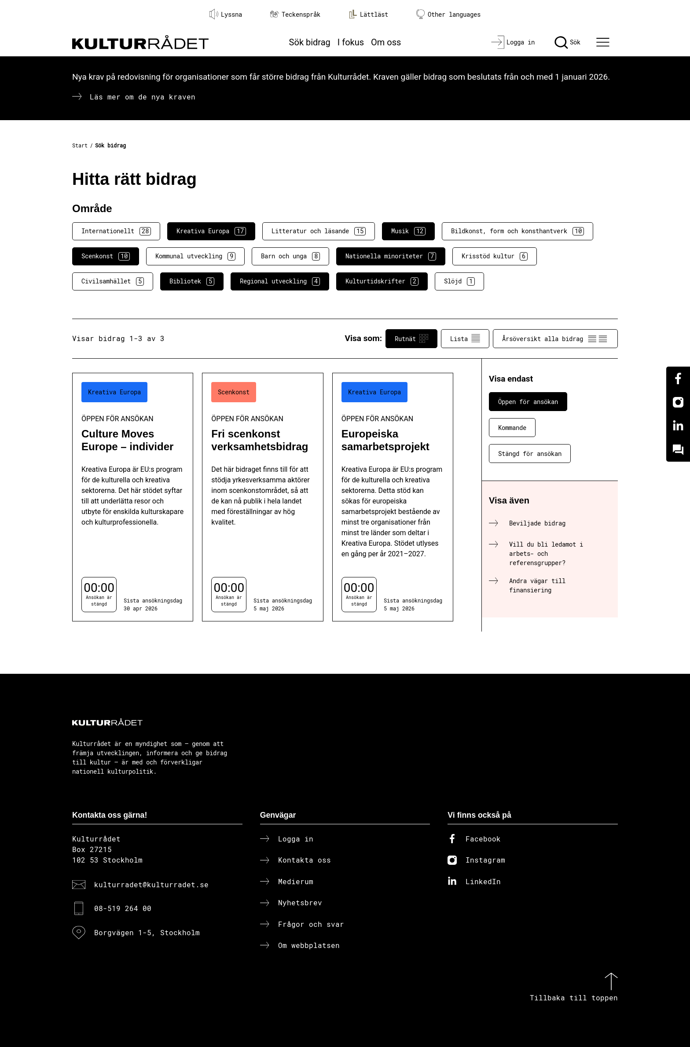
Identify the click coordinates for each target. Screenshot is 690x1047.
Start (80, 145)
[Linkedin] (678, 426)
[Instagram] (678, 402)
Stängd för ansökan (530, 453)
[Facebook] (678, 378)
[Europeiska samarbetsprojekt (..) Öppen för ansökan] (392, 497)
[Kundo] (678, 450)
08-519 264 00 (122, 908)
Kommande (512, 427)
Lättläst (368, 14)
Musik (408, 231)
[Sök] (567, 42)
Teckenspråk (295, 14)
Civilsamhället (112, 281)
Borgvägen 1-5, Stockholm (147, 932)
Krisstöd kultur (495, 256)
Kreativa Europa (211, 231)
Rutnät (411, 338)
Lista (465, 338)
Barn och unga (290, 256)
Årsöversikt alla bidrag (555, 338)
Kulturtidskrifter (381, 281)
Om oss (386, 42)
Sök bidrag (309, 42)
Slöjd (459, 281)
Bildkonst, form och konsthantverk (517, 231)
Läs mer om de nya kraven (142, 96)
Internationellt (116, 231)
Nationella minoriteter (390, 256)
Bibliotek (191, 281)
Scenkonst (105, 256)
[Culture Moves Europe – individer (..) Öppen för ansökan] (132, 497)
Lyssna (225, 14)
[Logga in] (512, 42)
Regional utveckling (280, 281)
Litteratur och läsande (319, 231)
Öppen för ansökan (528, 401)
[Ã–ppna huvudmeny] (604, 42)
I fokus (351, 42)
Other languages (448, 14)
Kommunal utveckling (195, 256)
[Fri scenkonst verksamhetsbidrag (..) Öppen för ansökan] (262, 497)
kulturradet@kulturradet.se (151, 884)
